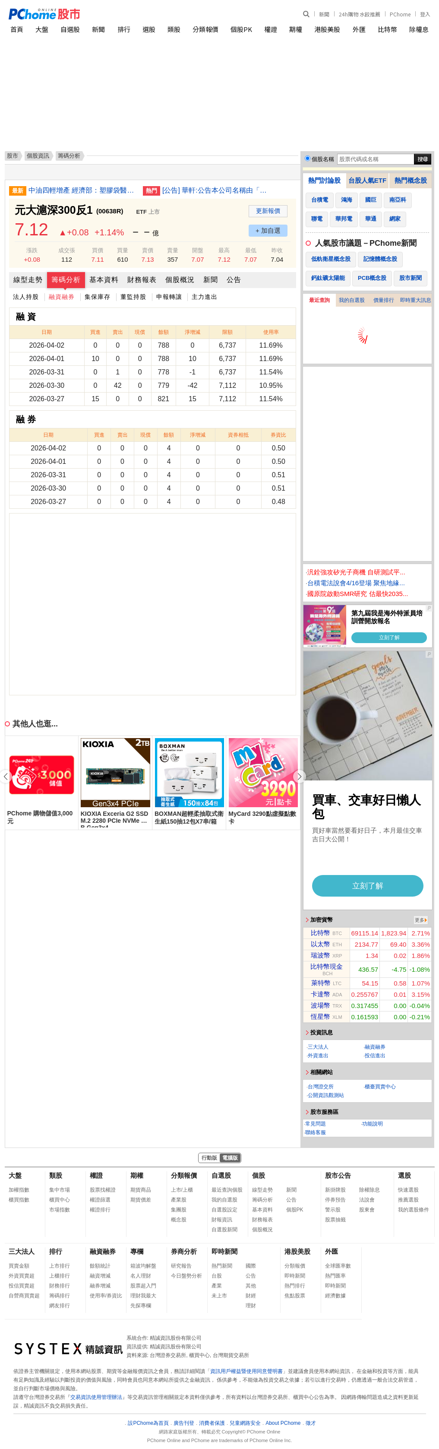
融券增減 (100, 1286)
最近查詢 (319, 300)
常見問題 (315, 1124)
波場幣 (320, 1005)
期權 (295, 29)
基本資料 (104, 279)
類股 (173, 29)
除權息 (419, 29)
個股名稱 (323, 159)
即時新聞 (224, 1251)
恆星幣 (320, 1016)
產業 (217, 1286)
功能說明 (372, 1124)
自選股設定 (224, 1210)
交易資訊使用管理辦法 (96, 1397)
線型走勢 (28, 279)
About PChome (282, 1423)
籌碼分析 (66, 279)
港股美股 (327, 29)
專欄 (136, 1251)
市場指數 (59, 1210)
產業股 (178, 1200)
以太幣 (320, 944)
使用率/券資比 (106, 1296)
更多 (419, 920)
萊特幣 (321, 982)
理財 (251, 1306)
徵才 (311, 1423)
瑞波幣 (320, 955)
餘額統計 (100, 1266)
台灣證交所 (321, 1087)
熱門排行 (294, 1286)
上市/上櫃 (182, 1190)
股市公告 (338, 1175)
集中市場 (59, 1190)
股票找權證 (103, 1190)
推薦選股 (408, 1200)
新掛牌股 (335, 1190)
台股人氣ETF (367, 180)
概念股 (178, 1220)
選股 (148, 29)
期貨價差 (140, 1200)
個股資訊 (38, 155)
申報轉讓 (169, 296)
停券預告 (335, 1200)
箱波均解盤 (143, 1266)
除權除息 (369, 1190)
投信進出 (375, 1056)
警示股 (333, 1210)
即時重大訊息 (415, 300)
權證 (270, 29)
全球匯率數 (338, 1266)
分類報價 (205, 29)
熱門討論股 (324, 180)
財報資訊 (222, 1220)
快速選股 (408, 1190)
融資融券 (62, 296)
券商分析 (184, 1251)
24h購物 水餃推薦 (359, 14)
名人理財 (140, 1276)
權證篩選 (100, 1200)
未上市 (219, 1296)
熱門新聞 (222, 1266)
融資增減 (100, 1276)
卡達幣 (320, 994)
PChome (400, 14)
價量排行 (383, 300)
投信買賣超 (22, 1286)
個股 (258, 1175)
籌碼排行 (59, 1296)
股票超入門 (143, 1286)
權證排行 (100, 1210)
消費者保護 (212, 1423)
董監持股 (133, 296)
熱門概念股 (411, 180)
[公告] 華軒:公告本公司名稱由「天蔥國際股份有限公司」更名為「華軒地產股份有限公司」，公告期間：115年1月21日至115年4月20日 (216, 190)
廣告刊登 (184, 1423)
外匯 (359, 29)
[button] (299, 776)
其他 (251, 1286)
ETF (141, 212)
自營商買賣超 (24, 1296)
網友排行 (59, 1306)
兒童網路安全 (245, 1423)
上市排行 (59, 1266)
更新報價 (268, 210)
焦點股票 (294, 1296)
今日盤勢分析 (186, 1276)
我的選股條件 (413, 1210)
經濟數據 (335, 1296)
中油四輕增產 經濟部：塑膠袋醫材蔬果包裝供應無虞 (82, 190)
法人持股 (26, 296)
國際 (251, 1266)
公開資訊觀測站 (326, 1095)
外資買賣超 (22, 1276)
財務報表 (142, 279)
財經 (251, 1296)
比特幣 (387, 29)
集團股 (178, 1210)
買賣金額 (19, 1266)
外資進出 (318, 1056)
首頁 (16, 29)
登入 (425, 14)
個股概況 (180, 279)
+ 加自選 (268, 230)
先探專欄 (140, 1306)
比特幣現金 (326, 966)
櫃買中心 (59, 1200)
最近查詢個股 (227, 1190)
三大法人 (318, 1047)
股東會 (367, 1210)
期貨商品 (140, 1190)
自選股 (70, 29)
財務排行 (59, 1286)
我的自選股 (352, 300)
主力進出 (205, 296)
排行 (123, 29)
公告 (234, 279)
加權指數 (19, 1190)
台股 (217, 1276)
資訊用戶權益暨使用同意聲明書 (246, 1371)
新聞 (324, 14)
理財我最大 (143, 1296)
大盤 (41, 29)
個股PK (241, 29)
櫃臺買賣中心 (380, 1087)
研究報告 (181, 1266)
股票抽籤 (335, 1220)
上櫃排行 (59, 1276)
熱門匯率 (335, 1276)
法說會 (367, 1200)
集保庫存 (98, 296)
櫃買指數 (19, 1200)
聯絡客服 (315, 1132)
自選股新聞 (224, 1230)
